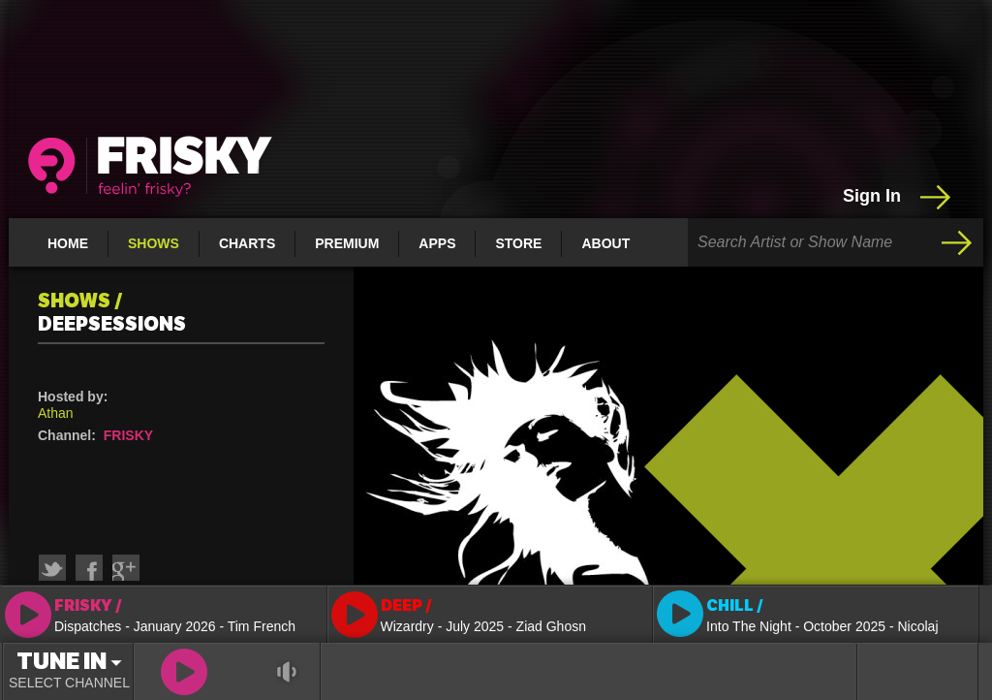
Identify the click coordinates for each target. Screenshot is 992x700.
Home (67, 243)
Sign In (898, 196)
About (605, 243)
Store (518, 243)
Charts (247, 243)
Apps (436, 243)
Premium (347, 243)
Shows (153, 243)
